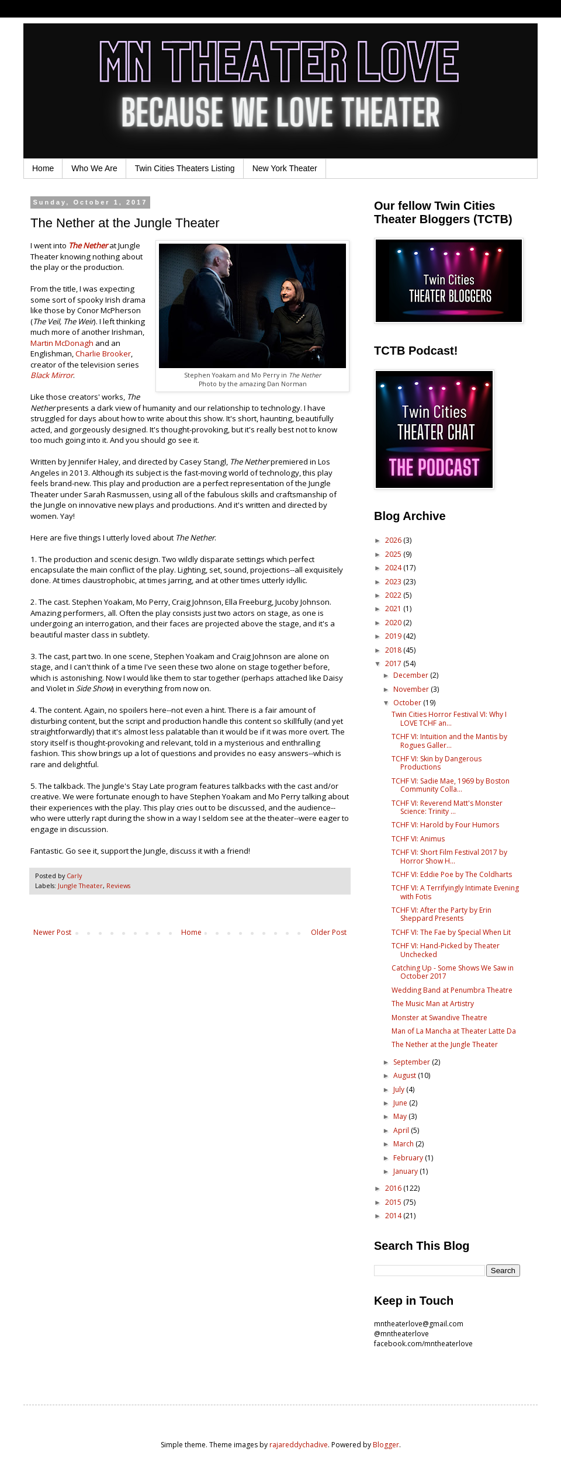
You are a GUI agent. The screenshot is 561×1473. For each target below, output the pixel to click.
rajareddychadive (298, 1445)
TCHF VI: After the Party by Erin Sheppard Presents (441, 914)
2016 (394, 1188)
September (412, 1062)
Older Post (329, 932)
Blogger (386, 1445)
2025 (394, 554)
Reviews (118, 885)
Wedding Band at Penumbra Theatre (452, 990)
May (400, 1116)
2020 (394, 623)
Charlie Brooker (103, 353)
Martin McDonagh (62, 343)
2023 (394, 582)
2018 (394, 650)
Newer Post (52, 932)
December (411, 675)
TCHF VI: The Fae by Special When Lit (451, 932)
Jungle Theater (80, 885)
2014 (394, 1216)
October (408, 703)
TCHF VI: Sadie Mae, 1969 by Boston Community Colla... (451, 785)
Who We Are (94, 168)
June (401, 1103)
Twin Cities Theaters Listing (185, 168)
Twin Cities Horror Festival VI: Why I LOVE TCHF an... (449, 718)
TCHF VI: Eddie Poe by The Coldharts (452, 874)
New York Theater (284, 168)
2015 (394, 1202)
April (402, 1130)
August (405, 1075)
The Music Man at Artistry (433, 1003)
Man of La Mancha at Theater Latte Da (454, 1031)
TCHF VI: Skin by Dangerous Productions (437, 763)
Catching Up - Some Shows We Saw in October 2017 (453, 972)
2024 (394, 568)
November (412, 689)
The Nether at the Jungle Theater (445, 1044)
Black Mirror (51, 375)
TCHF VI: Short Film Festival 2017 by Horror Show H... (449, 856)
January (406, 1171)
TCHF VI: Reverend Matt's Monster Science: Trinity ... (447, 807)
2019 (394, 636)
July (399, 1089)
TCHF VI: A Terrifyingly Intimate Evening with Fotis (455, 892)
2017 (394, 663)
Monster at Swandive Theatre (439, 1018)
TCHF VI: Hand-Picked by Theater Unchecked (446, 950)
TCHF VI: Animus (418, 839)
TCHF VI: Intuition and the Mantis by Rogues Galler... (449, 741)
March (404, 1144)
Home (43, 168)
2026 (394, 540)
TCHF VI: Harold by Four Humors (445, 825)
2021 (394, 609)
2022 (394, 595)
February (409, 1158)
